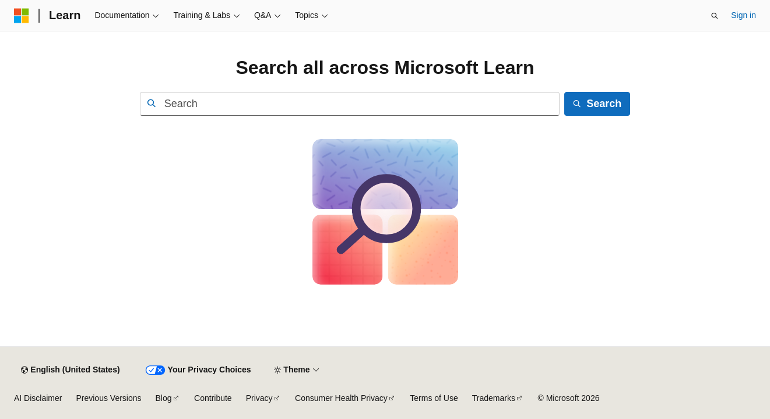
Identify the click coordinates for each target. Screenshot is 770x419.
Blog (164, 398)
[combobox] (350, 104)
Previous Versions (108, 398)
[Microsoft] (21, 15)
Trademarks (493, 398)
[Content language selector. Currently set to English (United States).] (70, 370)
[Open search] (714, 15)
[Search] (597, 104)
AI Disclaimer (38, 398)
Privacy (259, 398)
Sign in (743, 15)
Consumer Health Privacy (341, 398)
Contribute (213, 398)
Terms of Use (434, 398)
